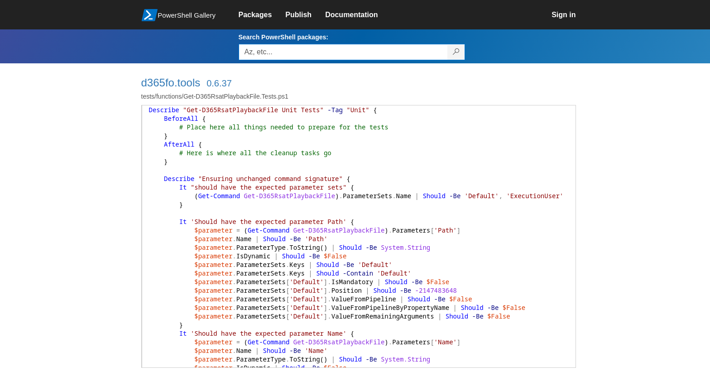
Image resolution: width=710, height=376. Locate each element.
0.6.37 (219, 83)
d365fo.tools (171, 82)
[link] (262, 15)
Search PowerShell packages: (283, 37)
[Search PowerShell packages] (456, 52)
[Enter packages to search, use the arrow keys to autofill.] (343, 52)
